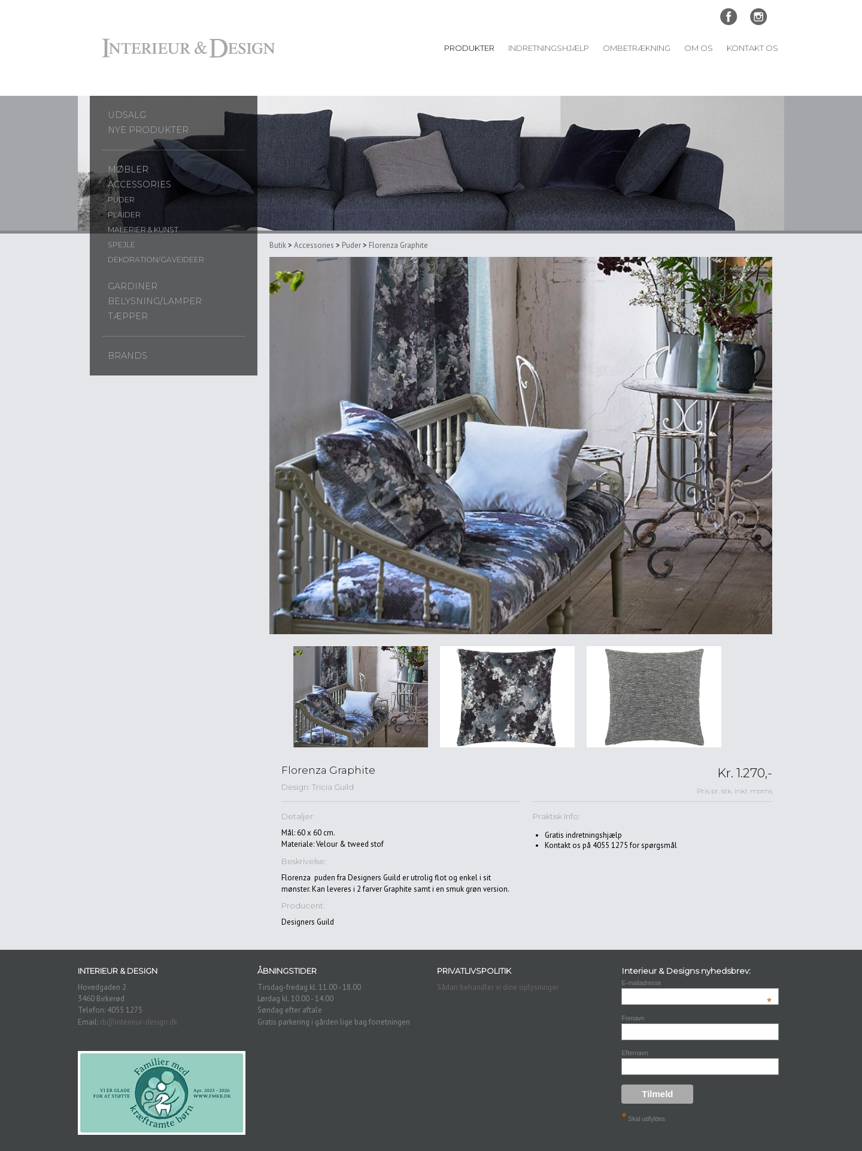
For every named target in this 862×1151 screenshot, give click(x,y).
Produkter (469, 48)
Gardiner (132, 286)
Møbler (128, 169)
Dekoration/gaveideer (156, 259)
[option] (360, 696)
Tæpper (128, 316)
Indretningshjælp (548, 48)
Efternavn (634, 1053)
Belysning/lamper (155, 301)
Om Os (698, 48)
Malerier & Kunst (143, 229)
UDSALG (127, 115)
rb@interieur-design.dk (138, 1022)
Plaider (124, 214)
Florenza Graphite (398, 245)
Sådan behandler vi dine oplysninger (498, 987)
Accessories (139, 184)
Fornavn (632, 1018)
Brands (127, 355)
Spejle (121, 244)
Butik (277, 245)
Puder (121, 199)
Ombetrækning (636, 48)
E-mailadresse (696, 983)
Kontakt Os (752, 48)
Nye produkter (148, 130)
